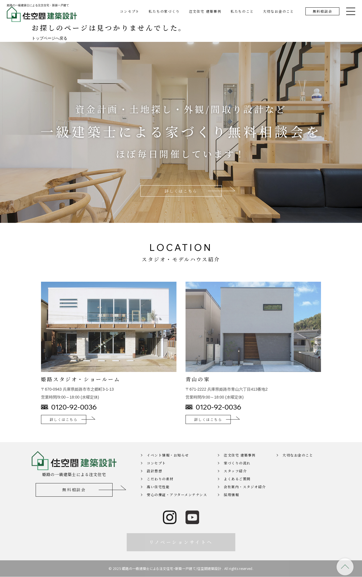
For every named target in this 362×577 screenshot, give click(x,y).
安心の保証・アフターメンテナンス (177, 502)
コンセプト (129, 11)
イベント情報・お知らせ (168, 462)
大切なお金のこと (278, 11)
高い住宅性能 (158, 494)
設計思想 (154, 478)
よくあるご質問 (237, 486)
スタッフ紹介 (235, 478)
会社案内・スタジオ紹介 (245, 494)
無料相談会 (322, 11)
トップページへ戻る (49, 38)
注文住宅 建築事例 (205, 11)
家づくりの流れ (237, 470)
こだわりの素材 (160, 486)
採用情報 (231, 502)
